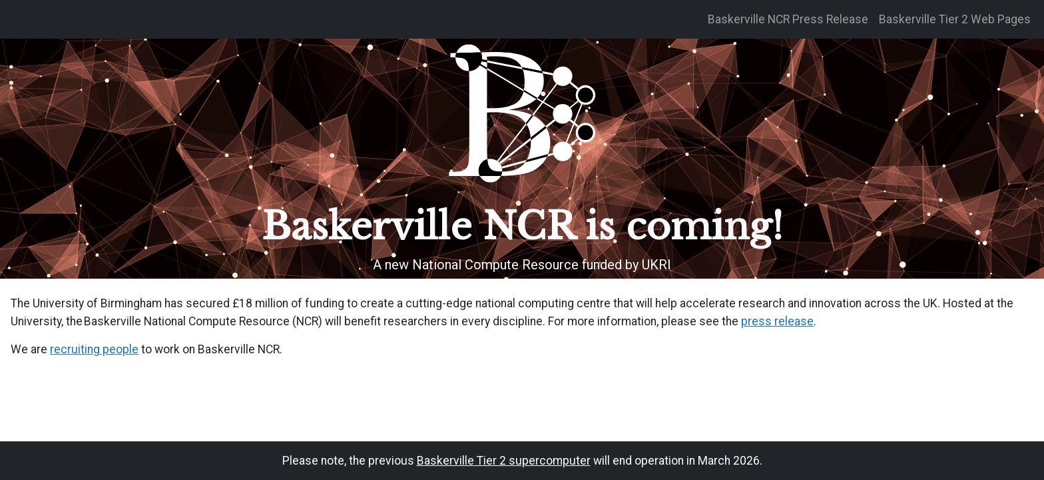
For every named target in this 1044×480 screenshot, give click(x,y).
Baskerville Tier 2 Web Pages (955, 19)
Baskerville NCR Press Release (788, 19)
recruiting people (94, 349)
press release (777, 321)
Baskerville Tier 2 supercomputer (504, 460)
